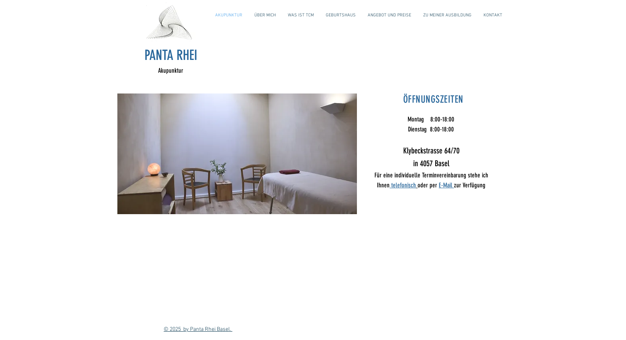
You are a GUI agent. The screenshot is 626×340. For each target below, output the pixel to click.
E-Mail (446, 185)
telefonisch (403, 185)
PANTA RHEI (171, 55)
